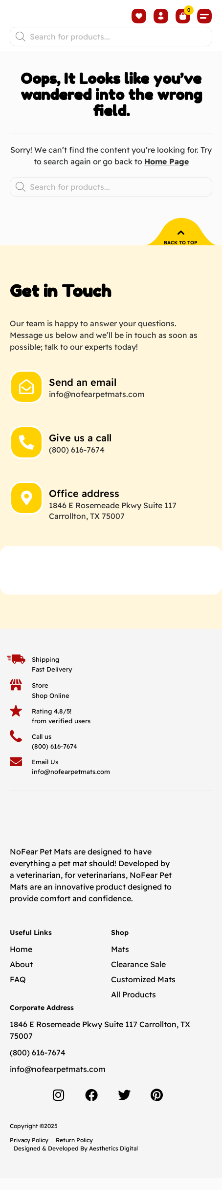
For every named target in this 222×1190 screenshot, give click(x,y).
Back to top (181, 255)
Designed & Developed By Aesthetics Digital (76, 1160)
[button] (205, 22)
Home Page (166, 174)
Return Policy (74, 1152)
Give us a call (80, 450)
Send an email (82, 394)
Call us (41, 749)
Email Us (45, 774)
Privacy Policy (29, 1152)
